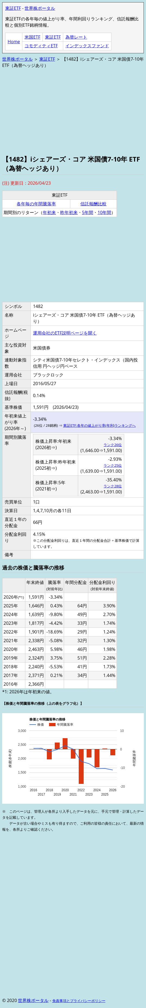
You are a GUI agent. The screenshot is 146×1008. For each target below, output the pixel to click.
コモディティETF (41, 46)
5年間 (87, 212)
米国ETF (32, 37)
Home (14, 42)
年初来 (49, 212)
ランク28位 (113, 486)
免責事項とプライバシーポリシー (78, 1000)
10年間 (104, 212)
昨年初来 (69, 212)
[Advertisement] (73, 111)
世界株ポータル (40, 8)
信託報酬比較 (93, 204)
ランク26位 (113, 444)
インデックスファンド (87, 46)
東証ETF (13, 8)
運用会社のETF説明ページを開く (65, 333)
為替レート (76, 37)
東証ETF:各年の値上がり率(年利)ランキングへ (99, 425)
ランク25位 (113, 465)
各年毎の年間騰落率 (36, 204)
